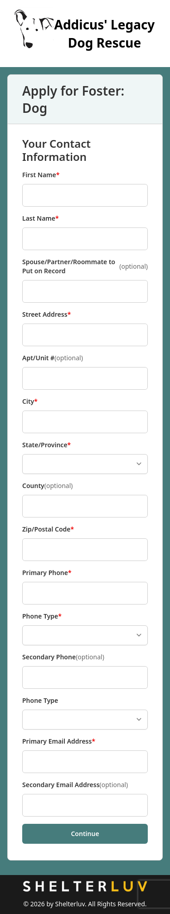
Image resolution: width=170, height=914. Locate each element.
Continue (85, 833)
